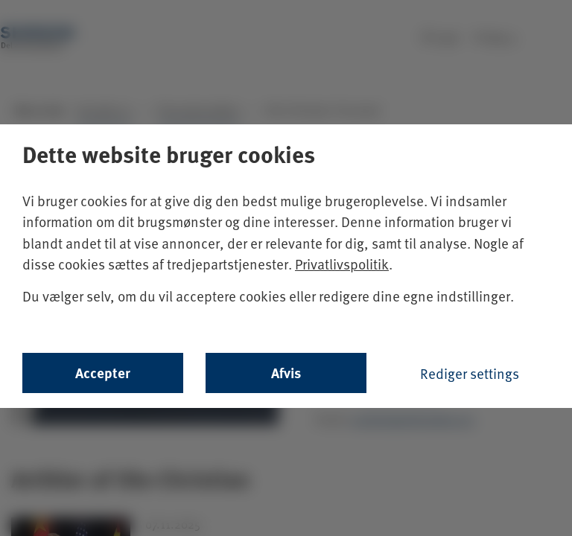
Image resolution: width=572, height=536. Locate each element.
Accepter (102, 373)
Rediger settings (469, 373)
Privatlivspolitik (342, 263)
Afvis (286, 373)
